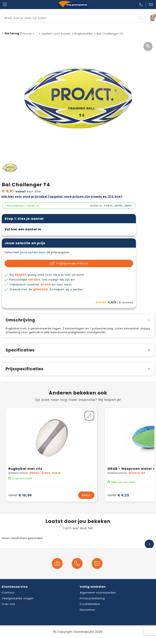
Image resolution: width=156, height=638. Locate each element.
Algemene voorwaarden (98, 592)
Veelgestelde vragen (18, 598)
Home (27, 33)
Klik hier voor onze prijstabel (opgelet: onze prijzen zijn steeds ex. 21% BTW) (61, 196)
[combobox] (69, 18)
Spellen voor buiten (56, 33)
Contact (8, 592)
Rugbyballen (83, 33)
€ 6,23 (118, 495)
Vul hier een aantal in (23, 229)
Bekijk (86, 495)
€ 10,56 (20, 495)
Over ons (8, 604)
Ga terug (12, 33)
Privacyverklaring (92, 598)
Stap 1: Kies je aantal (24, 218)
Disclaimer (87, 610)
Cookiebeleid (90, 604)
